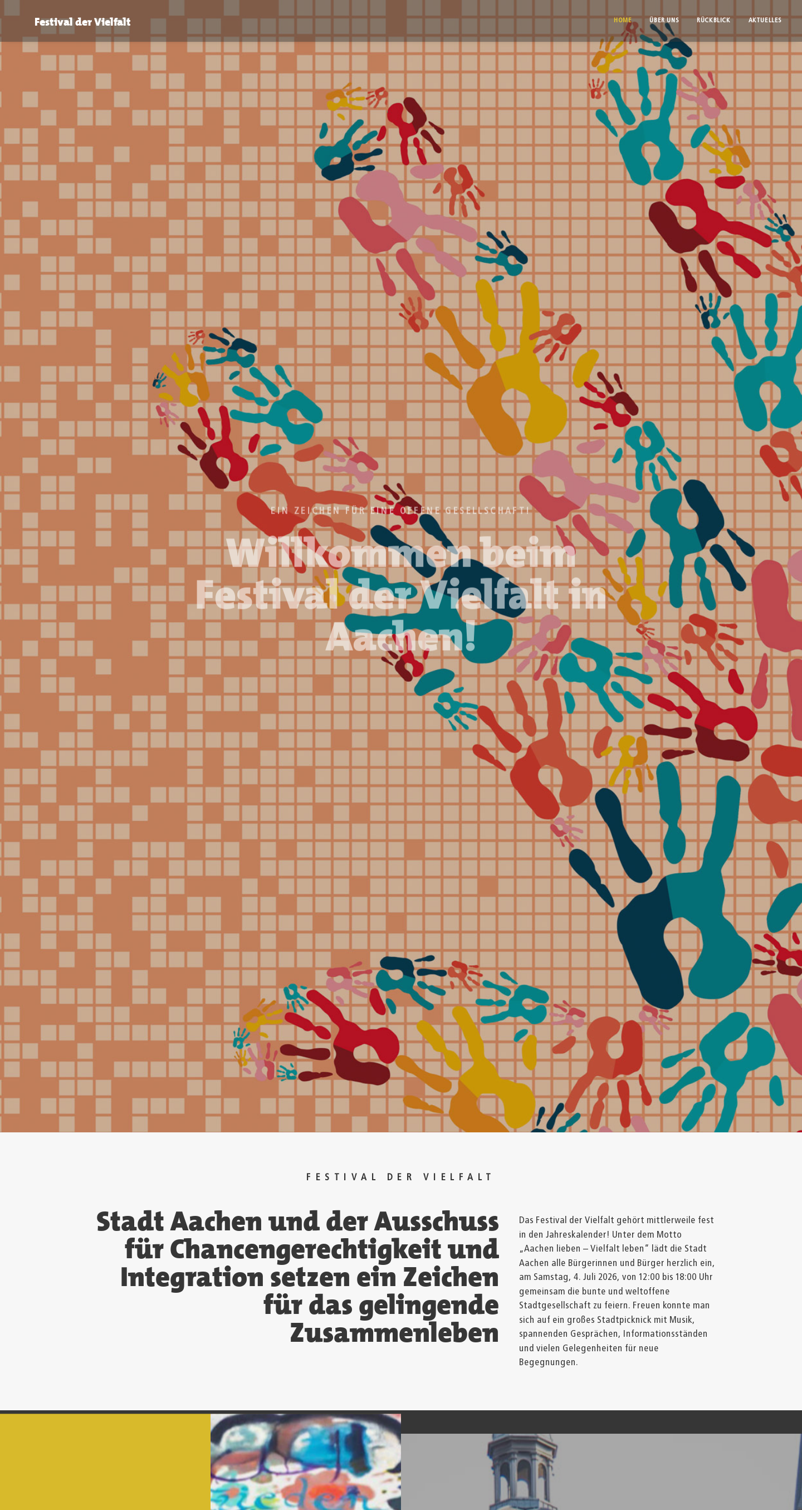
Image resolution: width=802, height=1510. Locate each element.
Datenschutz (139, 1481)
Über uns (664, 20)
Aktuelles (765, 20)
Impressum (68, 1481)
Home (623, 20)
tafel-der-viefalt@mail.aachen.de (353, 1419)
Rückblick (713, 20)
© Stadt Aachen (224, 1481)
